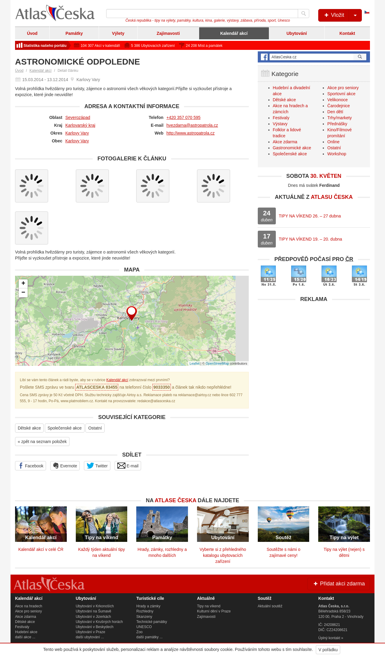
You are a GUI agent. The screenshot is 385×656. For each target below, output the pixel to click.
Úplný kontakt (329, 638)
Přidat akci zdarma (339, 584)
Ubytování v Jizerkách (93, 617)
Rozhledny (144, 611)
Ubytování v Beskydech (94, 627)
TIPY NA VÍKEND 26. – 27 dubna (310, 216)
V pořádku (328, 649)
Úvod (32, 33)
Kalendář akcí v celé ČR (40, 549)
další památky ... (149, 637)
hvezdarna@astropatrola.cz (192, 125)
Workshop (336, 153)
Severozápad (77, 117)
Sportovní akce (341, 93)
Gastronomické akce (292, 147)
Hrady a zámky (148, 606)
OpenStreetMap (217, 363)
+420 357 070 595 (183, 117)
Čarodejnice (338, 105)
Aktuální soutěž (270, 606)
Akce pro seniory (343, 87)
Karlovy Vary (77, 133)
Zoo (139, 632)
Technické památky (151, 622)
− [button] (23, 292)
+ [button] (23, 283)
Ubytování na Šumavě (93, 611)
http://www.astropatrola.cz (190, 133)
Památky (74, 33)
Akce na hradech (28, 606)
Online (333, 141)
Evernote (65, 466)
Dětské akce (29, 428)
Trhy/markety (339, 117)
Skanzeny (144, 617)
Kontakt (347, 33)
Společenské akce (65, 428)
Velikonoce (337, 99)
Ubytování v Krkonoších (95, 606)
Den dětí (335, 111)
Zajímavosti (168, 33)
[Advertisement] (313, 347)
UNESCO (144, 627)
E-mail (128, 466)
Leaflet (194, 363)
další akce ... (25, 637)
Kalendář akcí (234, 33)
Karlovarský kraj (80, 125)
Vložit (342, 15)
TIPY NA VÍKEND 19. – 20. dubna (310, 239)
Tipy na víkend (208, 606)
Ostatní (95, 428)
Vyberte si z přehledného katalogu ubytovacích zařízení (223, 555)
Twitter (97, 466)
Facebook (30, 466)
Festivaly (281, 117)
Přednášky (337, 123)
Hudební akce (26, 632)
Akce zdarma (285, 141)
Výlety (118, 33)
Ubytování (296, 33)
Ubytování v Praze (90, 632)
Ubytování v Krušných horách (99, 622)
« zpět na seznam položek (42, 441)
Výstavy (280, 123)
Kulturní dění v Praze (214, 611)
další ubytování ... (90, 637)
